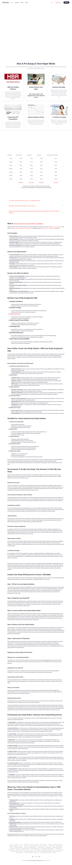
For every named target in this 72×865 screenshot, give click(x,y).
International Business (34, 848)
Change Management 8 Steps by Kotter (48, 852)
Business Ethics (52, 845)
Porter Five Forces (29, 849)
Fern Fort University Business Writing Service (34, 860)
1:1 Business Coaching (59, 117)
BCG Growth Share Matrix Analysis (44, 851)
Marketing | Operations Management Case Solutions (22, 206)
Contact (66, 2)
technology (26, 228)
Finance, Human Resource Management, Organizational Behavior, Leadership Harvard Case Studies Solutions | (34, 211)
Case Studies (26, 844)
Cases (22, 2)
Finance (11, 847)
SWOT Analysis (43, 844)
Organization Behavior (33, 845)
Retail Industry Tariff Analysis (16, 851)
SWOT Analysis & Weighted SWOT (47, 848)
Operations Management (57, 847)
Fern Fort (6, 2)
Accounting (49, 844)
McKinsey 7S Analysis (57, 851)
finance (30, 228)
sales (17, 228)
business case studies (56, 226)
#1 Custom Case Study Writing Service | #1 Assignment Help (24, 200)
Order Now (58, 2)
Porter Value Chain (60, 849)
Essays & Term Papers (34, 844)
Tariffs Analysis (11, 849)
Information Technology (15, 848)
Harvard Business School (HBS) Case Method (31, 224)
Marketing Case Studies (13, 845)
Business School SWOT (20, 849)
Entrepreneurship (14, 314)
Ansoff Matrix (36, 852)
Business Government (43, 845)
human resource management (48, 228)
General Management (18, 847)
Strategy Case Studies (57, 844)
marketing (13, 228)
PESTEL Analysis (58, 848)
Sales (21, 845)
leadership (21, 228)
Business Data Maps (59, 87)
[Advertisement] (36, 14)
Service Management (25, 848)
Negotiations (48, 847)
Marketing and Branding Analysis (48, 849)
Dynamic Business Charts (36, 117)
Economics (25, 845)
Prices (26, 2)
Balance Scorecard (19, 852)
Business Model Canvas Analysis (29, 851)
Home (12, 2)
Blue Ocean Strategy (29, 852)
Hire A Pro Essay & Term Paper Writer (36, 63)
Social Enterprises (41, 847)
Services (17, 2)
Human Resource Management (30, 847)
